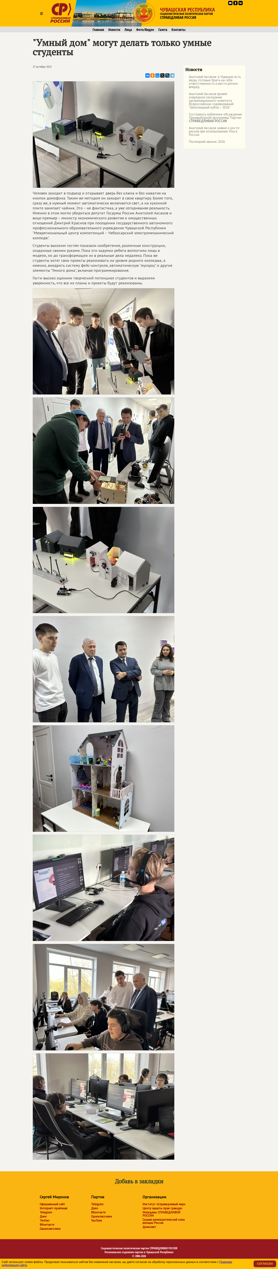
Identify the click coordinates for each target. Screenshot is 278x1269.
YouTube (96, 1220)
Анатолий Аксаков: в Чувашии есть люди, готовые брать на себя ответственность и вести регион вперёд (213, 82)
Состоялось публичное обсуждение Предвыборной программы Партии (213, 118)
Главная (98, 30)
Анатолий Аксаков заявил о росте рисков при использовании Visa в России (212, 131)
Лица (128, 30)
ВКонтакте (47, 1224)
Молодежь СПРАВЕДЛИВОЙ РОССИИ (161, 1214)
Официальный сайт (52, 1204)
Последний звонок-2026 (205, 142)
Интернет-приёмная (53, 1208)
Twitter (44, 1220)
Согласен (265, 1263)
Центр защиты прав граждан (162, 1208)
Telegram (46, 1212)
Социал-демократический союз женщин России (164, 1221)
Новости (114, 30)
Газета (162, 30)
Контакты (178, 30)
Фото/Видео (145, 30)
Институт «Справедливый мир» (164, 1204)
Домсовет (149, 1227)
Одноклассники (50, 1228)
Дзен (43, 1216)
